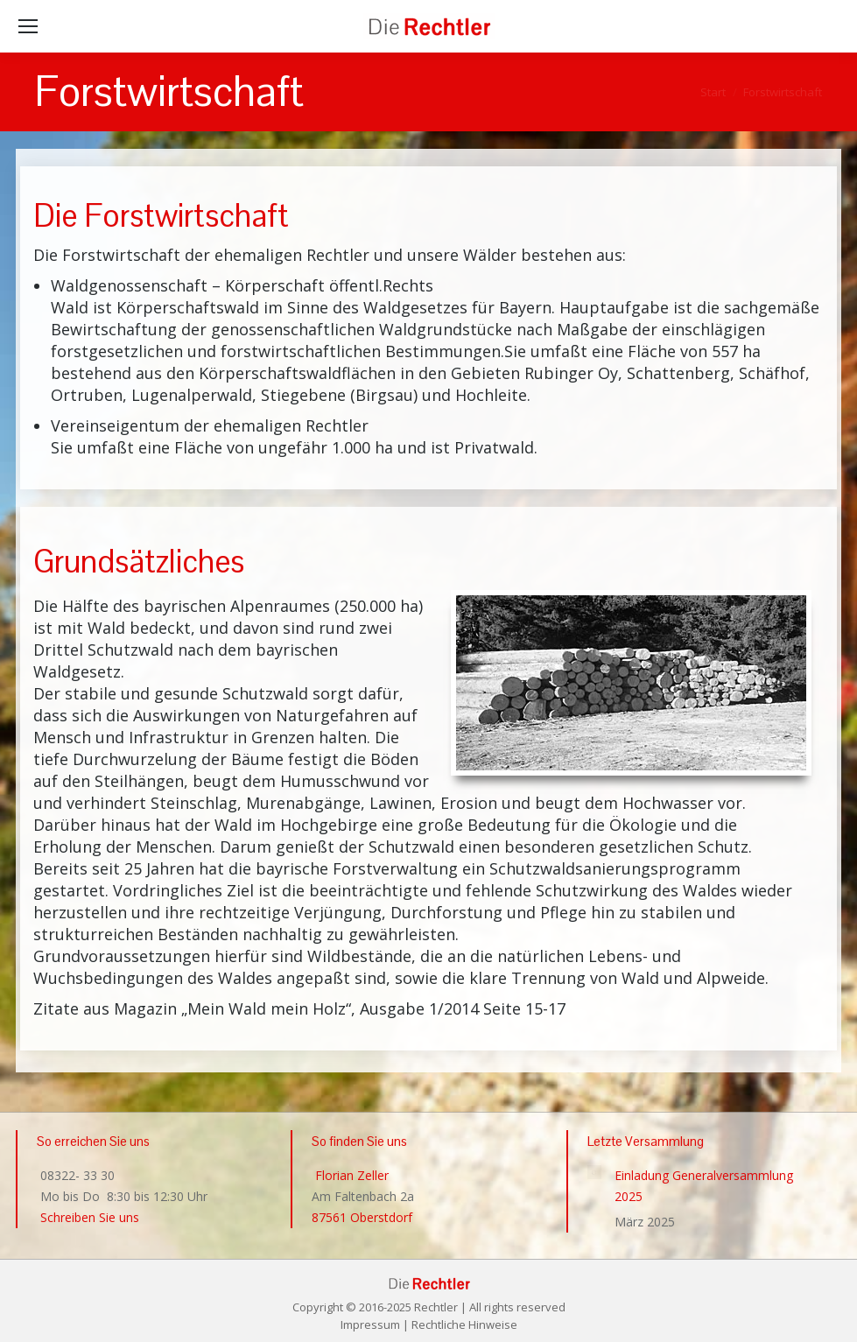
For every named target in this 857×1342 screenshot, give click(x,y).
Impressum (370, 1324)
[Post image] (594, 1172)
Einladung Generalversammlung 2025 (704, 1186)
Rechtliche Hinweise (464, 1324)
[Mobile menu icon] (28, 26)
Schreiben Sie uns (88, 1217)
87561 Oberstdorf (362, 1217)
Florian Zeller (350, 1175)
